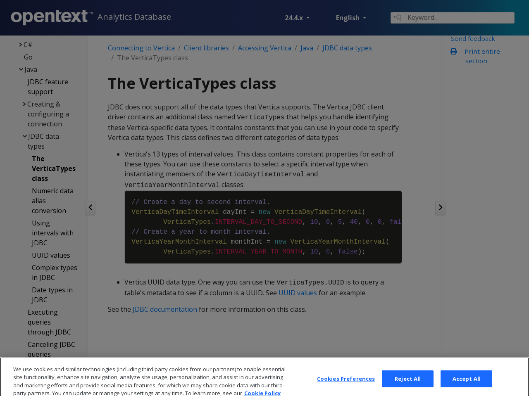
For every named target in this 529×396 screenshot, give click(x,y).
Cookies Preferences (346, 387)
